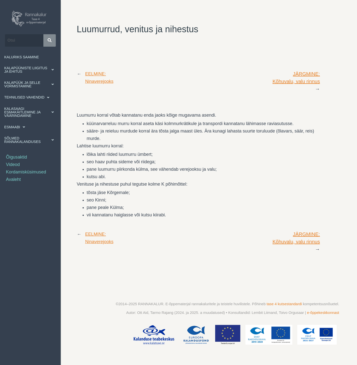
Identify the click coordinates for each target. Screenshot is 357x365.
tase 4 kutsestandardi (285, 304)
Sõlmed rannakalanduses (30, 139)
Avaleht (13, 179)
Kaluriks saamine (21, 57)
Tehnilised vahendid (28, 97)
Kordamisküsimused (26, 171)
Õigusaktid (16, 157)
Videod (13, 164)
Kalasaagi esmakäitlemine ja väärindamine (30, 112)
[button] (30, 70)
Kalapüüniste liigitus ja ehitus (30, 69)
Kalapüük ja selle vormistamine (30, 84)
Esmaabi (16, 127)
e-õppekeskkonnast (323, 312)
